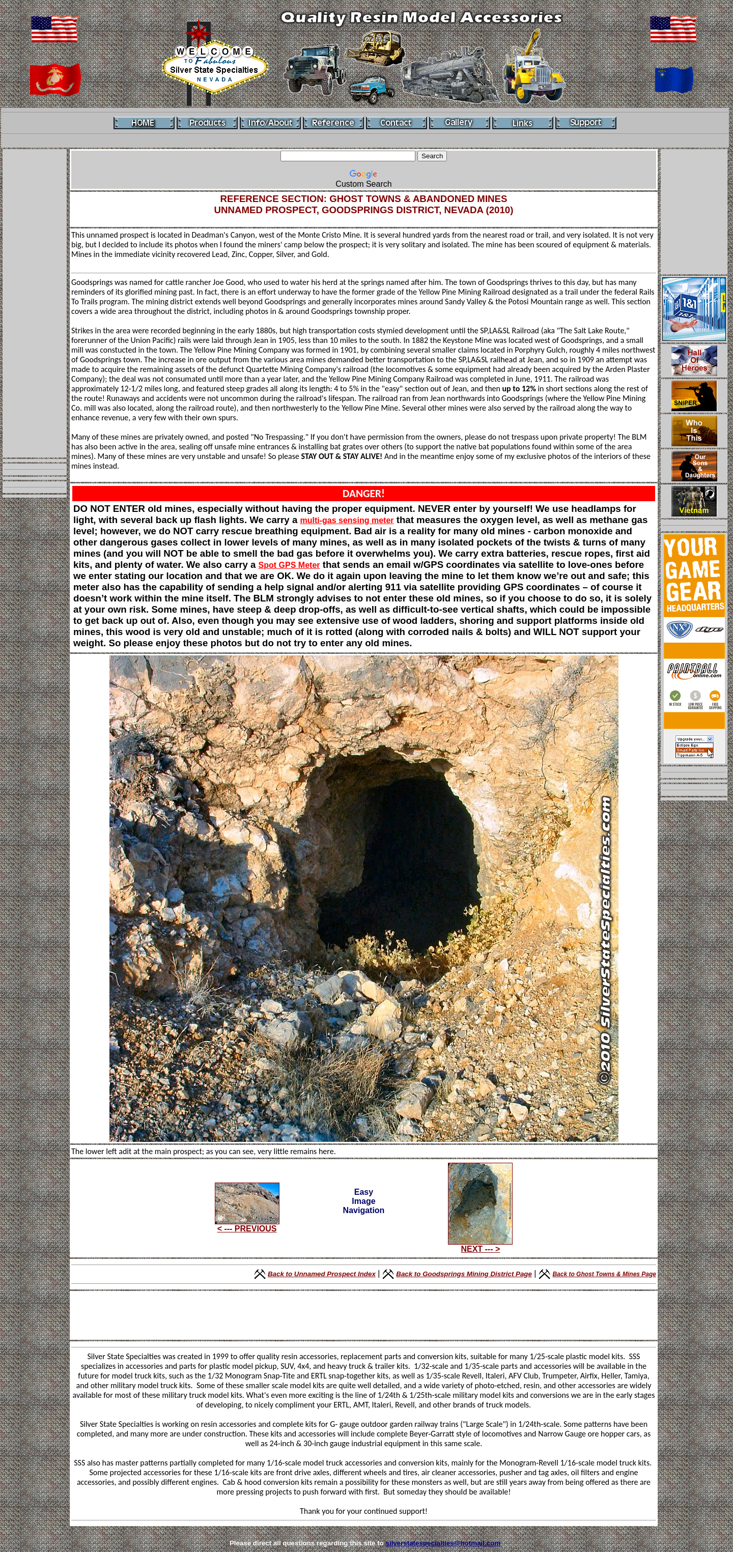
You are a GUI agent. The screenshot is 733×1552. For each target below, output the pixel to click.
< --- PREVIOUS (247, 1225)
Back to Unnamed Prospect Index (322, 1274)
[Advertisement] (34, 303)
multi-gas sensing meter (346, 520)
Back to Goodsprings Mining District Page (464, 1274)
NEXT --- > (480, 1245)
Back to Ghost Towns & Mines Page (604, 1274)
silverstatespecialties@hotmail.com (443, 1543)
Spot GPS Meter (289, 565)
